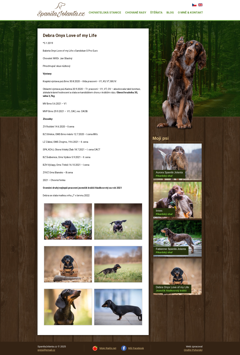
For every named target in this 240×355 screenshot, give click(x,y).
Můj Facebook (136, 348)
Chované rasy (135, 12)
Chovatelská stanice (105, 12)
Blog (170, 12)
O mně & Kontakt (190, 12)
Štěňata (156, 12)
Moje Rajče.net (108, 348)
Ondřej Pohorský (193, 350)
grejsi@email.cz (46, 350)
